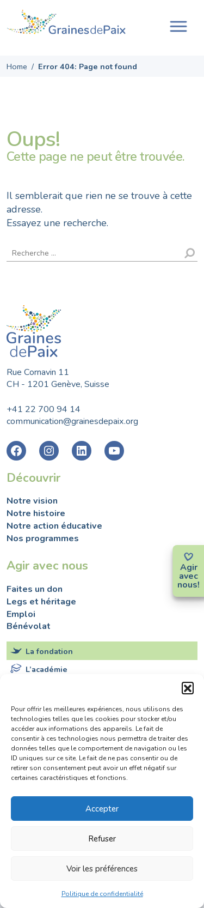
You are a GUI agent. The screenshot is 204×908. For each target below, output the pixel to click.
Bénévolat (29, 626)
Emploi (21, 614)
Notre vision (32, 501)
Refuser (102, 838)
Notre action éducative (54, 526)
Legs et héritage (41, 602)
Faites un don (35, 589)
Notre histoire (36, 513)
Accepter (102, 808)
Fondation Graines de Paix (66, 23)
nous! (188, 585)
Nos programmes (43, 538)
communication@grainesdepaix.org (72, 421)
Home (17, 66)
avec (188, 576)
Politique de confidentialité (102, 893)
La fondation (49, 651)
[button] (187, 687)
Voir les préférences (102, 868)
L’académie (46, 669)
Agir (188, 567)
